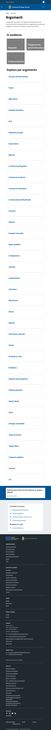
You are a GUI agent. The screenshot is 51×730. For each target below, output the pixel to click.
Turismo (8, 592)
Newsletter (9, 715)
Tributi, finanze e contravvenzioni (14, 590)
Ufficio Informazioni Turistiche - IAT (14, 688)
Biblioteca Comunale (11, 683)
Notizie (7, 601)
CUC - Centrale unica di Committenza (15, 681)
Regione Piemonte (10, 2)
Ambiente (8, 570)
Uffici (7, 561)
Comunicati (9, 603)
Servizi (23, 722)
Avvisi (7, 606)
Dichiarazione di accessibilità (13, 695)
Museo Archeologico (11, 678)
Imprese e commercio (11, 585)
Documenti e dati (10, 549)
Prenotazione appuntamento (13, 703)
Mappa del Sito (16, 724)
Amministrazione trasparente (13, 697)
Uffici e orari (9, 641)
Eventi (7, 617)
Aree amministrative (11, 547)
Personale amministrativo (12, 556)
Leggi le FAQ (9, 699)
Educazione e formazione (12, 582)
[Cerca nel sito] (42, 7)
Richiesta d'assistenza (11, 705)
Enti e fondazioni (10, 552)
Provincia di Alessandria (12, 671)
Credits (34, 722)
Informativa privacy (11, 690)
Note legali (8, 693)
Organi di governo (10, 554)
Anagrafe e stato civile (11, 573)
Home (7, 13)
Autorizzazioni (9, 575)
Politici (7, 559)
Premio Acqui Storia (11, 676)
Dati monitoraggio (10, 722)
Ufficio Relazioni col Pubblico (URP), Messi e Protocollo (19, 639)
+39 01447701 (15, 631)
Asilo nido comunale (11, 686)
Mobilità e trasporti (10, 587)
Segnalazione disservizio (12, 701)
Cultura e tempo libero (11, 580)
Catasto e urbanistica (11, 577)
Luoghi (7, 615)
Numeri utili (9, 644)
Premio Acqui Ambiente (12, 673)
